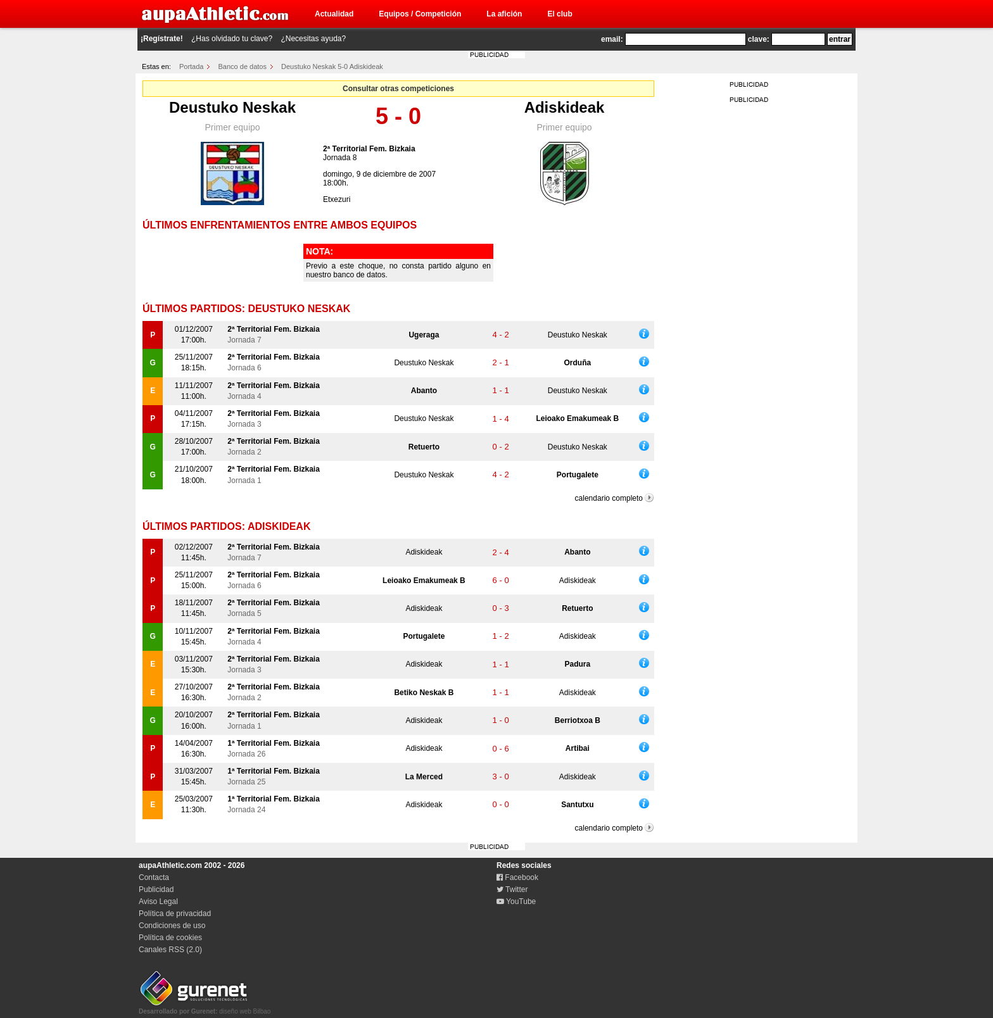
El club (559, 13)
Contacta (154, 877)
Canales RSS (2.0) (170, 949)
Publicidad (156, 889)
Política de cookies (170, 937)
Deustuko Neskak (232, 107)
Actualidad (334, 13)
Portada (191, 66)
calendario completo (609, 498)
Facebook (517, 877)
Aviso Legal (158, 901)
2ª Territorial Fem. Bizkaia (369, 148)
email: (612, 39)
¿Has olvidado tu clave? (231, 38)
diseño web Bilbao (204, 1008)
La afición (504, 13)
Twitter (512, 889)
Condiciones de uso (172, 925)
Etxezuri (336, 199)
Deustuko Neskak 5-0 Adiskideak (332, 66)
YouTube (516, 901)
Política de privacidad (175, 913)
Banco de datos (242, 66)
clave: (758, 39)
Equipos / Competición (420, 13)
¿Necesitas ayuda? (313, 38)
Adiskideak (564, 107)
